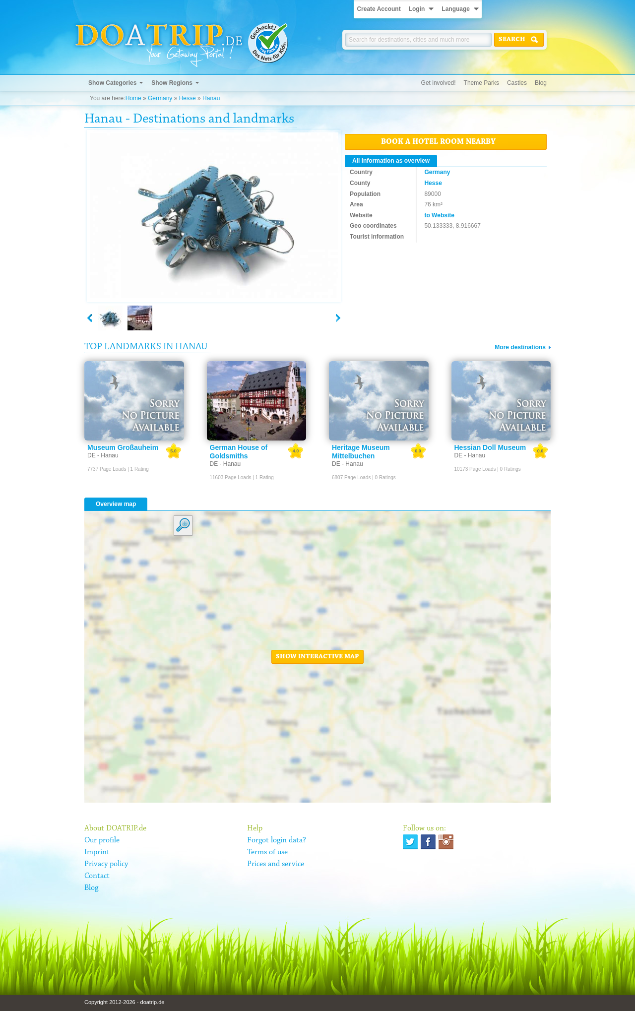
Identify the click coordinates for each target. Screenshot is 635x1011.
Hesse (187, 98)
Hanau (211, 98)
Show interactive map (317, 656)
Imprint (97, 852)
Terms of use (267, 852)
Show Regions (171, 82)
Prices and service (275, 864)
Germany (160, 98)
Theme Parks (481, 82)
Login (417, 8)
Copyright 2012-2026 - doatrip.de (124, 1002)
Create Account (378, 8)
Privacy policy (106, 864)
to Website (439, 215)
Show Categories (112, 82)
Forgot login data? (276, 840)
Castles (517, 82)
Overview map (116, 504)
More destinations (520, 347)
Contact (97, 876)
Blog (541, 82)
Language (456, 8)
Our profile (102, 840)
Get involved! (438, 82)
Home (133, 98)
